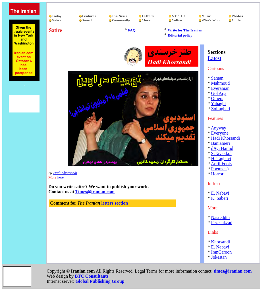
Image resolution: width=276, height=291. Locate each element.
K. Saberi (219, 198)
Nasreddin (220, 217)
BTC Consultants (92, 276)
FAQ (131, 30)
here (60, 177)
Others (217, 98)
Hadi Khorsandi (65, 173)
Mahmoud (220, 83)
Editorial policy (180, 35)
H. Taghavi (221, 158)
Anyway (218, 128)
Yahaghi (218, 103)
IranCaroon (221, 252)
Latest (214, 58)
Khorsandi (220, 241)
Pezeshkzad (222, 222)
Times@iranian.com (95, 191)
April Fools (221, 163)
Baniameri (220, 143)
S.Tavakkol (221, 153)
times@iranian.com (233, 271)
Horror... (219, 173)
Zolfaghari (221, 108)
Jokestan (219, 257)
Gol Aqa (219, 93)
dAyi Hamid (222, 148)
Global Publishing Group (100, 281)
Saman (217, 78)
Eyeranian (220, 88)
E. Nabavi (220, 193)
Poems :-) (220, 168)
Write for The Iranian (185, 30)
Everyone (220, 133)
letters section (114, 203)
